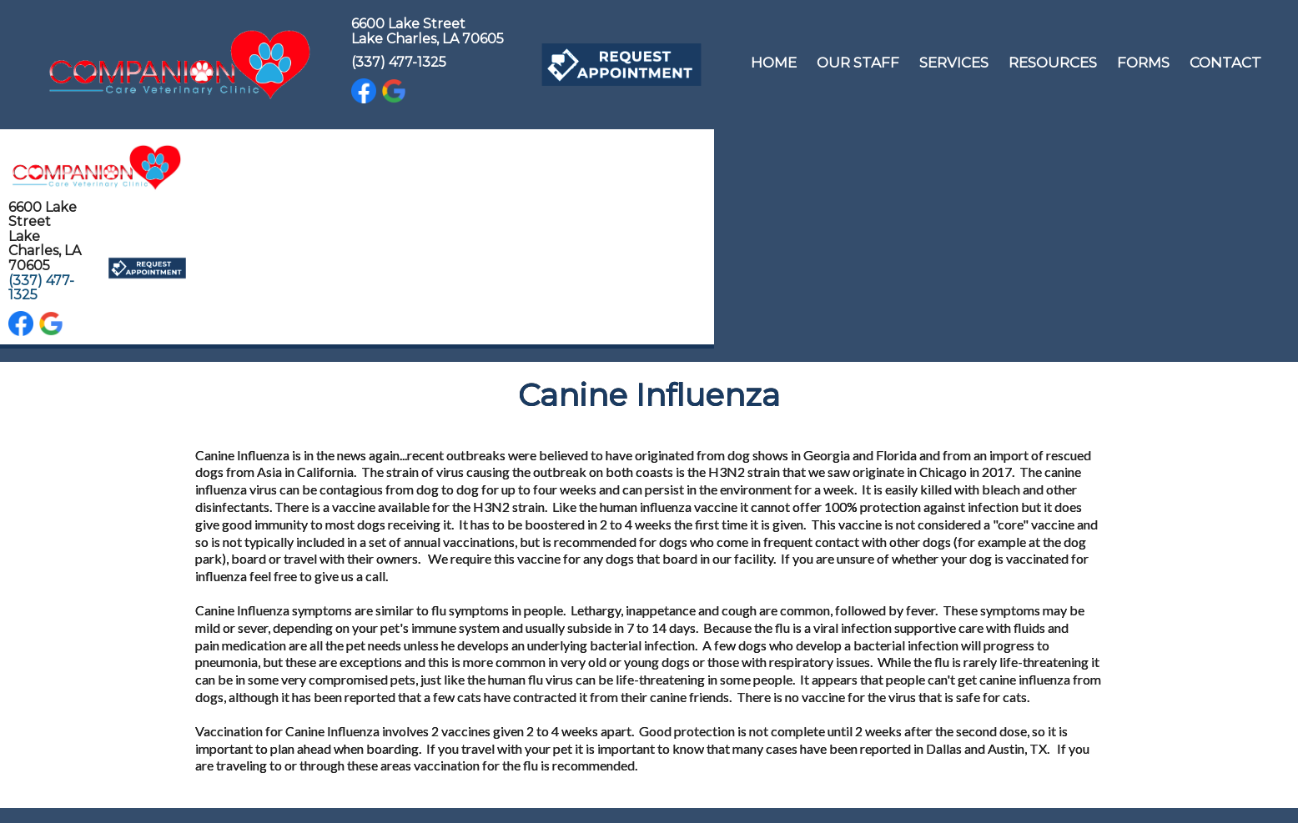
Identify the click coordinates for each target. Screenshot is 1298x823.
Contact (1225, 62)
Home (774, 62)
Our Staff (858, 62)
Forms (1143, 62)
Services (954, 62)
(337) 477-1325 (398, 62)
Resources (1053, 62)
